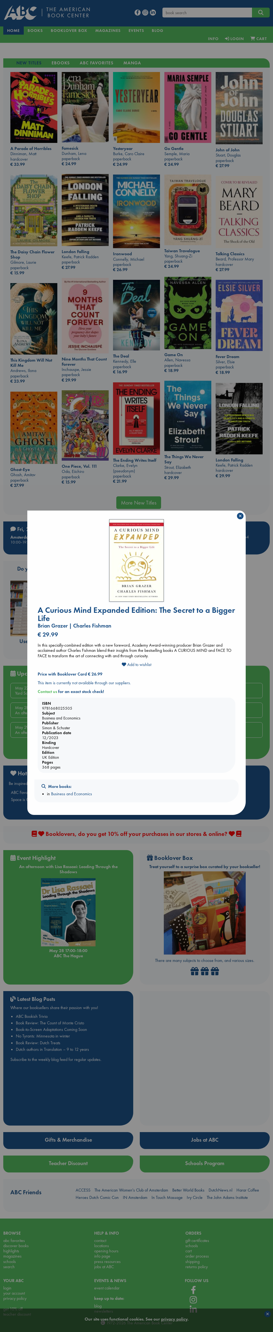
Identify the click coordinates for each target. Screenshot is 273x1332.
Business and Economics (71, 794)
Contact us (47, 691)
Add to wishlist (136, 664)
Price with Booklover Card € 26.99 (70, 674)
